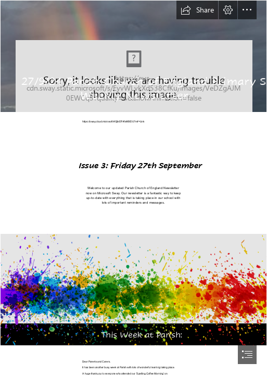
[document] (133, 187)
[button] (197, 10)
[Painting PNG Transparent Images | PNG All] (133, 289)
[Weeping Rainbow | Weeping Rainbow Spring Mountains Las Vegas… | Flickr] (133, 56)
